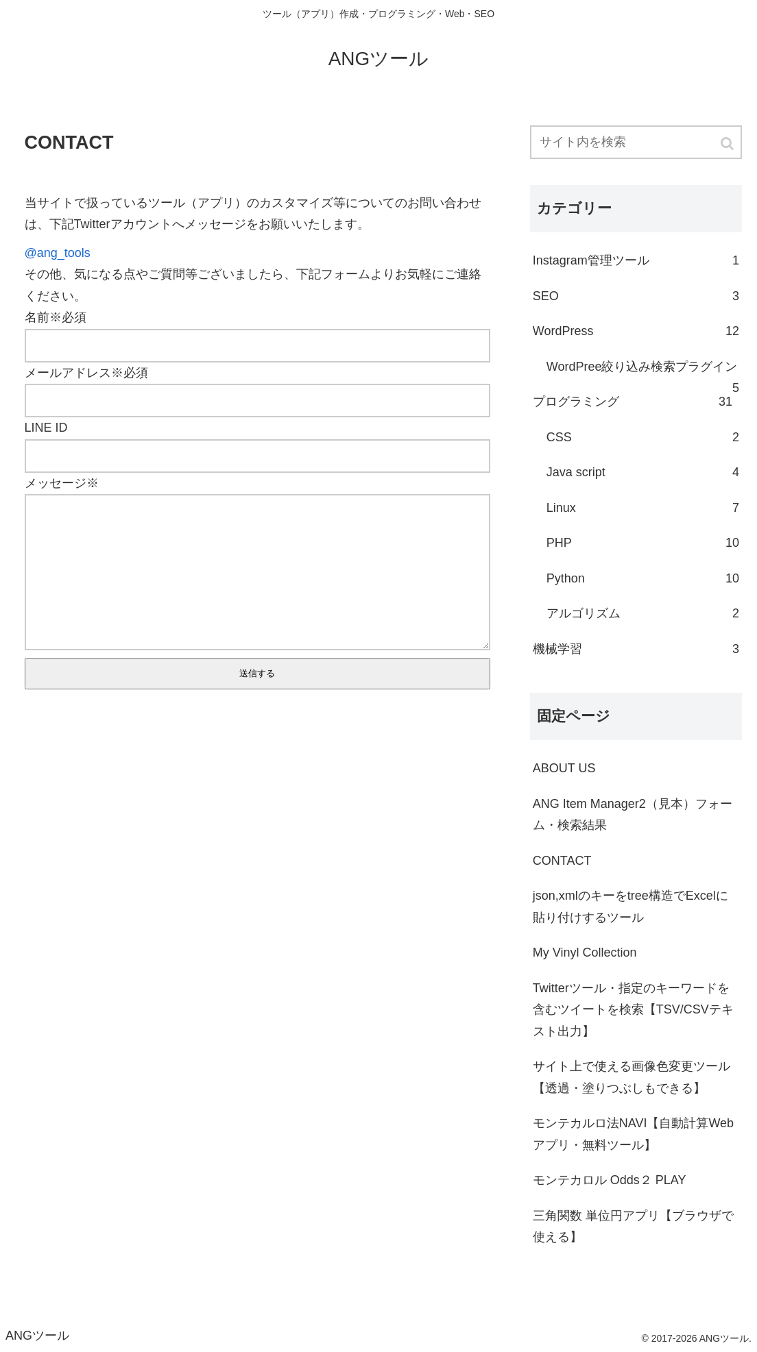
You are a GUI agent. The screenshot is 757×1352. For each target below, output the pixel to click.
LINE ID (46, 427)
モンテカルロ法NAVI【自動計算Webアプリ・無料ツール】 (633, 1134)
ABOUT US (564, 768)
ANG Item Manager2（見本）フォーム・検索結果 (632, 815)
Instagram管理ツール (636, 261)
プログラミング (632, 402)
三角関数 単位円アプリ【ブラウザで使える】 (633, 1226)
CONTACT (562, 861)
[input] (636, 142)
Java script (642, 473)
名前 (37, 317)
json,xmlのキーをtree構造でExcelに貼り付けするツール (630, 906)
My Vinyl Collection (585, 952)
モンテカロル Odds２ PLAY (609, 1180)
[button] (728, 143)
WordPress (636, 332)
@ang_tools (58, 253)
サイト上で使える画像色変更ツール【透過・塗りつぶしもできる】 (631, 1077)
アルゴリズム (642, 614)
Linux (642, 508)
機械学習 (636, 650)
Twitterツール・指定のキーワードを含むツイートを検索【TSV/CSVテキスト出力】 (633, 1009)
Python (642, 579)
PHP (642, 543)
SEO (636, 297)
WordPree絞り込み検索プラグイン (642, 372)
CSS (642, 438)
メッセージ (55, 483)
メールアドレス (68, 373)
